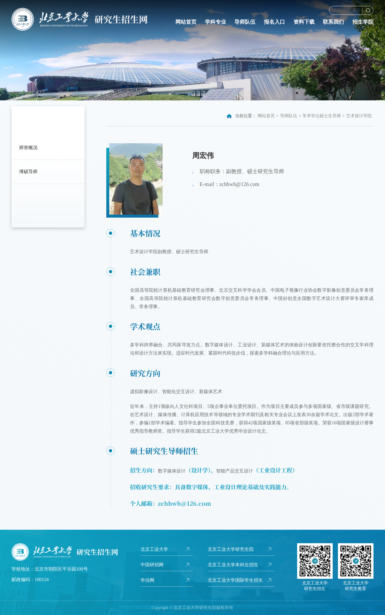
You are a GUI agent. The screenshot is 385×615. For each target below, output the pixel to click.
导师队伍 (244, 22)
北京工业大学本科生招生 (233, 564)
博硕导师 (28, 171)
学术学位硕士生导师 (321, 116)
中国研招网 (152, 564)
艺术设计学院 (359, 116)
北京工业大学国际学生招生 (235, 580)
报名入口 (274, 22)
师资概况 (28, 147)
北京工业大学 (154, 549)
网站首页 (185, 22)
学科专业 (215, 22)
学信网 (147, 580)
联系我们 (333, 22)
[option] (192, 50)
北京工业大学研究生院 (231, 549)
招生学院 (362, 22)
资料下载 (304, 22)
